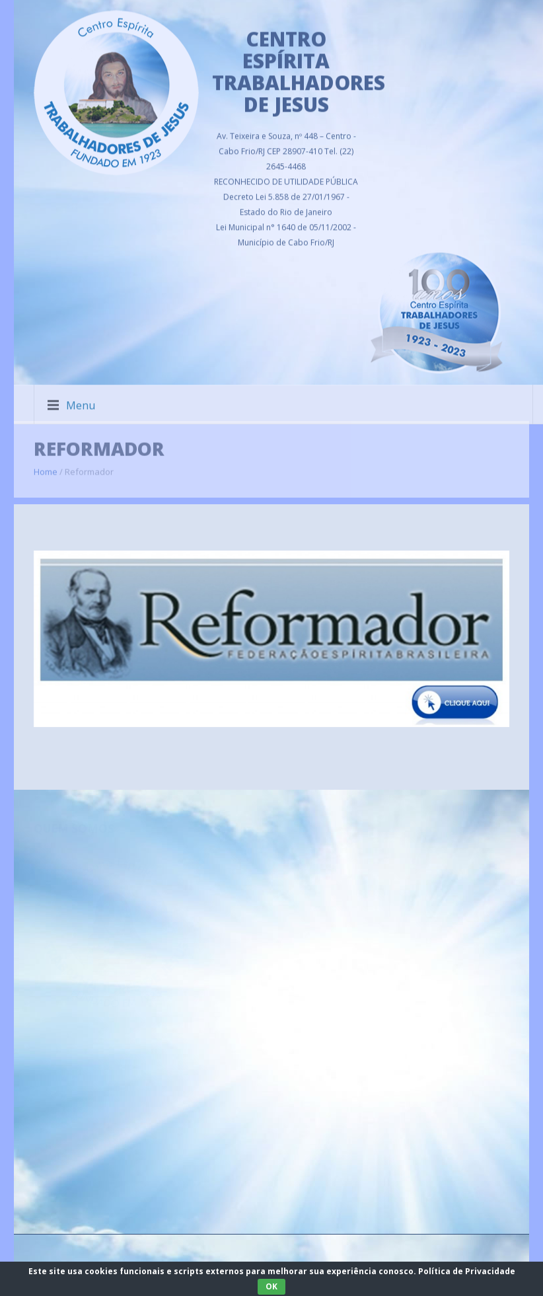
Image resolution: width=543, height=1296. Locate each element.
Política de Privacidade (466, 1271)
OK (271, 1286)
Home (45, 467)
